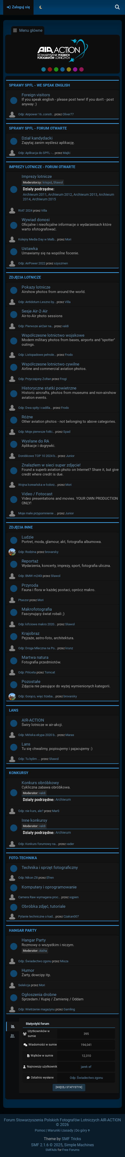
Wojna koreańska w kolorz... (37, 485)
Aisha (43, 950)
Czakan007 (71, 916)
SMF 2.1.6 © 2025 (46, 1145)
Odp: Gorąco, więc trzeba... (36, 696)
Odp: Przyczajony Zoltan (34, 379)
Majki (66, 153)
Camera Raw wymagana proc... (39, 897)
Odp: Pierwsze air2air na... (36, 326)
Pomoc (40, 1130)
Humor (28, 970)
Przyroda (30, 585)
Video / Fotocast (37, 493)
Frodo (69, 355)
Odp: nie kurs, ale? (30, 811)
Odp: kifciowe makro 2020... (37, 624)
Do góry (82, 1130)
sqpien (74, 897)
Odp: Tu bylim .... (29, 759)
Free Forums (71, 1150)
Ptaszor (23, 600)
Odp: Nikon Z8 (28, 877)
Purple (75, 69)
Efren (50, 877)
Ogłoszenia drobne (39, 994)
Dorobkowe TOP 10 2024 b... (37, 456)
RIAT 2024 (25, 210)
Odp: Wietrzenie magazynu (36, 1009)
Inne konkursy (34, 820)
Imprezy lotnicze (37, 176)
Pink (81, 69)
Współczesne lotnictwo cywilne (50, 364)
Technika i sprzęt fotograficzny (50, 867)
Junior (70, 456)
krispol (47, 182)
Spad (66, 431)
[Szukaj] (117, 7)
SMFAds (51, 1150)
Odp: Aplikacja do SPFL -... (36, 153)
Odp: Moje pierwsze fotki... (36, 431)
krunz (69, 648)
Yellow (69, 69)
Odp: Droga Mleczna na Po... (37, 648)
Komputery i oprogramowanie (49, 887)
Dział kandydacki (37, 138)
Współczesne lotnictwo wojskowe (53, 335)
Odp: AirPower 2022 (31, 263)
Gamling (69, 1009)
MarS (55, 811)
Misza (64, 961)
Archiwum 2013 (85, 195)
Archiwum (63, 800)
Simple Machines (79, 1145)
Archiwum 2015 (44, 199)
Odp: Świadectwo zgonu (34, 961)
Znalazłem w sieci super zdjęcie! (51, 465)
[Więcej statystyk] (69, 1087)
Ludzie (28, 537)
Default (43, 69)
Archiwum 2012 (60, 195)
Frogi (63, 379)
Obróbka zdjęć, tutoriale (43, 906)
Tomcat (50, 672)
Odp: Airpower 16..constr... (36, 114)
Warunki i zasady (60, 1130)
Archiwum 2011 (35, 195)
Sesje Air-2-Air (35, 311)
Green (56, 69)
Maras (69, 735)
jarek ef (86, 1067)
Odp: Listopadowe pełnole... (37, 355)
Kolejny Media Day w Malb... (37, 239)
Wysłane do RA (35, 441)
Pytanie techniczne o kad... (36, 916)
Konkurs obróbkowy (40, 782)
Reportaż (30, 561)
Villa (44, 210)
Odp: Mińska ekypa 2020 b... (37, 735)
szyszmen (61, 263)
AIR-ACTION (33, 720)
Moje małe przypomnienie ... (37, 513)
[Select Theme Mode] (41, 7)
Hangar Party (34, 940)
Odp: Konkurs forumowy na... (38, 844)
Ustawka (30, 248)
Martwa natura (35, 657)
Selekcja (24, 985)
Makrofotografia (37, 609)
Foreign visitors (36, 94)
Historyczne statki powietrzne (49, 388)
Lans (26, 744)
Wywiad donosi (36, 219)
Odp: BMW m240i (30, 576)
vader (70, 844)
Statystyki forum (37, 1024)
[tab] (12, 1026)
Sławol (58, 182)
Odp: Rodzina (27, 552)
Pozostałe (31, 681)
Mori (68, 239)
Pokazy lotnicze (36, 287)
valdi (65, 326)
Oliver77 (68, 114)
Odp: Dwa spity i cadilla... (35, 408)
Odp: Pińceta (27, 672)
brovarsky (51, 552)
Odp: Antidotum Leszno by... (37, 302)
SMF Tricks (71, 1138)
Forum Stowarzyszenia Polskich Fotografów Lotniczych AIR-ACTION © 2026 (62, 1122)
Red (50, 69)
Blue (62, 69)
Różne (27, 416)
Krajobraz (30, 633)
